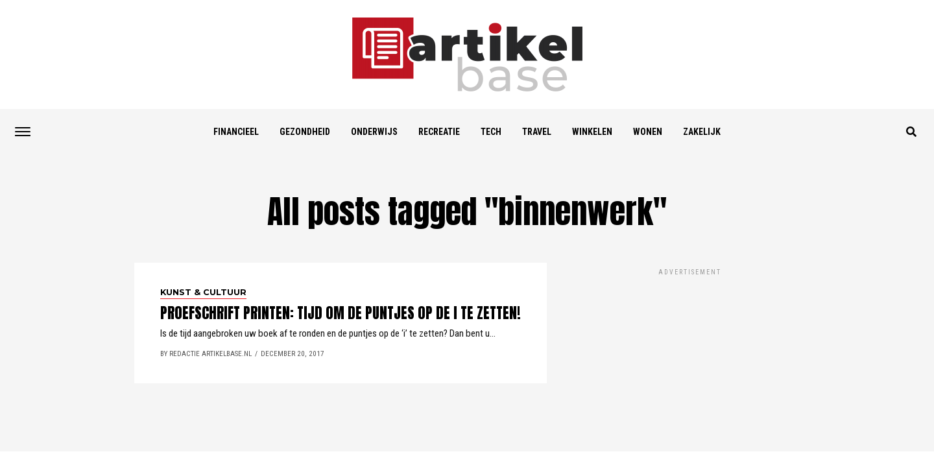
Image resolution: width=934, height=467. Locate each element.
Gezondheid (305, 131)
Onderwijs (374, 131)
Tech (491, 131)
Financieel (236, 131)
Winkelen (592, 131)
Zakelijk (702, 131)
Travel (536, 131)
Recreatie (439, 131)
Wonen (647, 131)
